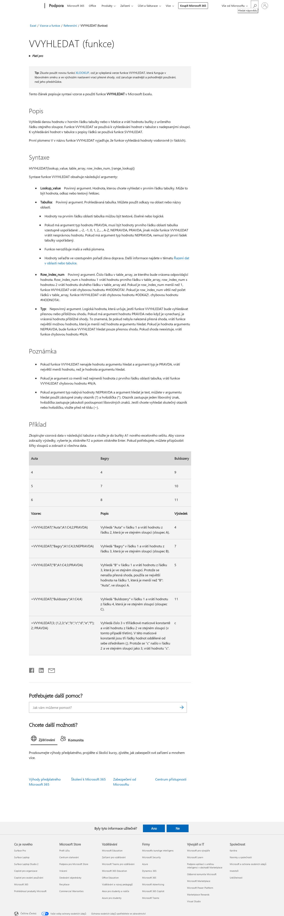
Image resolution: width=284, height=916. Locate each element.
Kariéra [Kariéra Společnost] (233, 850)
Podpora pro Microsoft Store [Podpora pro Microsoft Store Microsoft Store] (73, 864)
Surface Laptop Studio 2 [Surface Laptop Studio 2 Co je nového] (26, 864)
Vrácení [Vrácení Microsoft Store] (63, 870)
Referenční (70, 25)
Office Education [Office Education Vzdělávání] (110, 877)
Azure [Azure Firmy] (145, 864)
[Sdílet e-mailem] (49, 669)
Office (92, 5)
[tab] (44, 739)
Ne (178, 828)
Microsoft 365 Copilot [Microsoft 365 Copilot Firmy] (153, 891)
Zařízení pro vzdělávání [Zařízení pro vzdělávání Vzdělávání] (114, 857)
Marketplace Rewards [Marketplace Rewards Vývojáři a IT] (198, 894)
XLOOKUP (82, 73)
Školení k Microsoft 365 (88, 779)
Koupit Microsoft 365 (193, 5)
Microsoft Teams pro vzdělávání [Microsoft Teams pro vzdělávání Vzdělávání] (118, 864)
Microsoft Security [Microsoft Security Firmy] (151, 857)
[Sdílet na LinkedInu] (39, 669)
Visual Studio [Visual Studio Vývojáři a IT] (194, 901)
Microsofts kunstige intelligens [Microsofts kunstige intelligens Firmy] (158, 850)
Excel (33, 25)
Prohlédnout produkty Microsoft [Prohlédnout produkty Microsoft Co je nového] (30, 891)
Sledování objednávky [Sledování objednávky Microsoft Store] (70, 877)
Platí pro (37, 56)
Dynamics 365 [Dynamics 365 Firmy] (149, 870)
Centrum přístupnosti (170, 779)
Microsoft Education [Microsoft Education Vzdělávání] (112, 850)
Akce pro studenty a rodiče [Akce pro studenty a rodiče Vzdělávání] (115, 891)
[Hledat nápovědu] (254, 5)
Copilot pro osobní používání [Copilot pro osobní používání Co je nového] (28, 877)
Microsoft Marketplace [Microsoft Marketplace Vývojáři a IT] (198, 881)
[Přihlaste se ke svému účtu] (265, 6)
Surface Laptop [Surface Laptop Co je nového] (21, 857)
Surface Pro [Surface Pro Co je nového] (20, 850)
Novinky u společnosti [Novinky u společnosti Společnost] (241, 857)
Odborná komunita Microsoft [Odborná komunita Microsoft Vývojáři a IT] (201, 874)
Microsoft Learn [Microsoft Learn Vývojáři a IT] (195, 857)
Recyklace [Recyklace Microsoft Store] (64, 884)
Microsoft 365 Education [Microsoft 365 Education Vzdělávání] (114, 870)
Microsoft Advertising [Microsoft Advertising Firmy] (153, 884)
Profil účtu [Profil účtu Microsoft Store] (64, 850)
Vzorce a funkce (50, 25)
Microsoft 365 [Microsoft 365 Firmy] (149, 877)
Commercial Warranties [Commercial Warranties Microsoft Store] (71, 891)
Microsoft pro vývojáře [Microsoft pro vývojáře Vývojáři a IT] (198, 850)
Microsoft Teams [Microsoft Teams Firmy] (150, 897)
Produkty (107, 5)
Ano (154, 828)
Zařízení (125, 5)
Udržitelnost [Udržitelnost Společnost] (236, 877)
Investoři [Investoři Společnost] (234, 870)
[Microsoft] (28, 6)
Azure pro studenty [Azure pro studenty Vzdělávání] (111, 897)
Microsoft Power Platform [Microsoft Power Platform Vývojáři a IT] (200, 887)
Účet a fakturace (148, 5)
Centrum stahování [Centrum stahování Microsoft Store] (69, 857)
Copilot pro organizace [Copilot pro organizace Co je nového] (25, 870)
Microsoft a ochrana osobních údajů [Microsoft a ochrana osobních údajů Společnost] (248, 864)
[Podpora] (56, 6)
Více (168, 5)
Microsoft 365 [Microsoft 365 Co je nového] (21, 884)
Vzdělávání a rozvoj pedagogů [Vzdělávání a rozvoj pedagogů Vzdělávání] (117, 884)
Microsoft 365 (75, 5)
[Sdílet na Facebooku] (32, 669)
